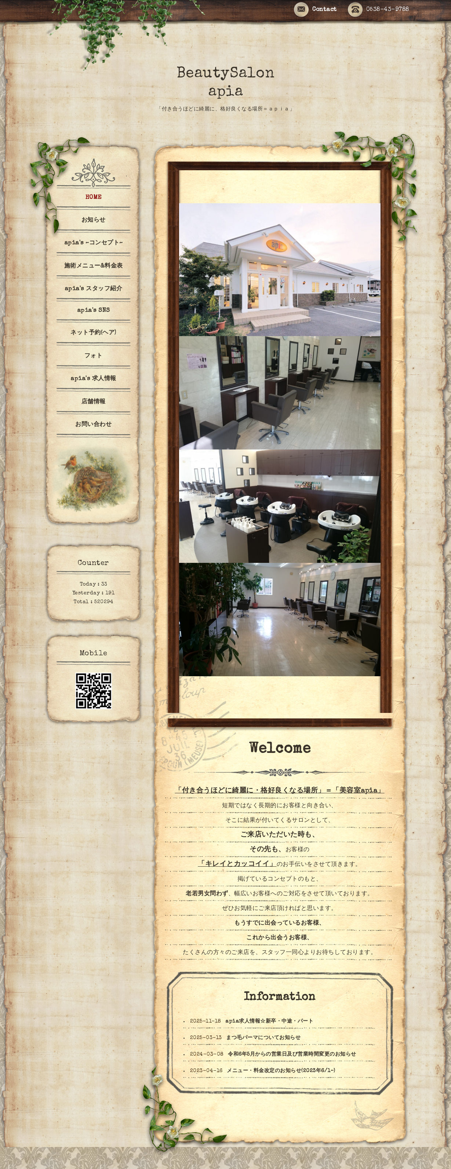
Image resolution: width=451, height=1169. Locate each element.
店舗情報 (93, 402)
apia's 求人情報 (93, 379)
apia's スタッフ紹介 (94, 289)
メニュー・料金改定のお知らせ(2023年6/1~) (281, 1071)
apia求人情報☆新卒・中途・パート (269, 1021)
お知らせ (93, 220)
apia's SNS (93, 311)
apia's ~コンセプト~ (93, 243)
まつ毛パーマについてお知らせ (263, 1038)
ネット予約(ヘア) (93, 333)
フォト (93, 356)
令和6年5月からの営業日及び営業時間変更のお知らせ (292, 1054)
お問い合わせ (93, 425)
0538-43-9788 (378, 10)
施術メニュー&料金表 (93, 266)
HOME (94, 198)
